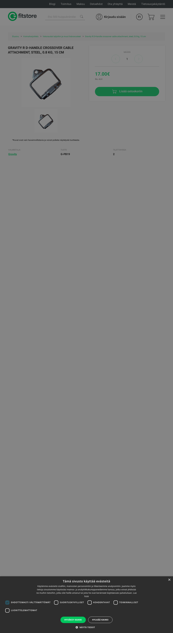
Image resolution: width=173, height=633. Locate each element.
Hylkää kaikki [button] (100, 619)
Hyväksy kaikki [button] (73, 619)
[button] (86, 627)
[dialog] (86, 316)
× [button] (169, 580)
